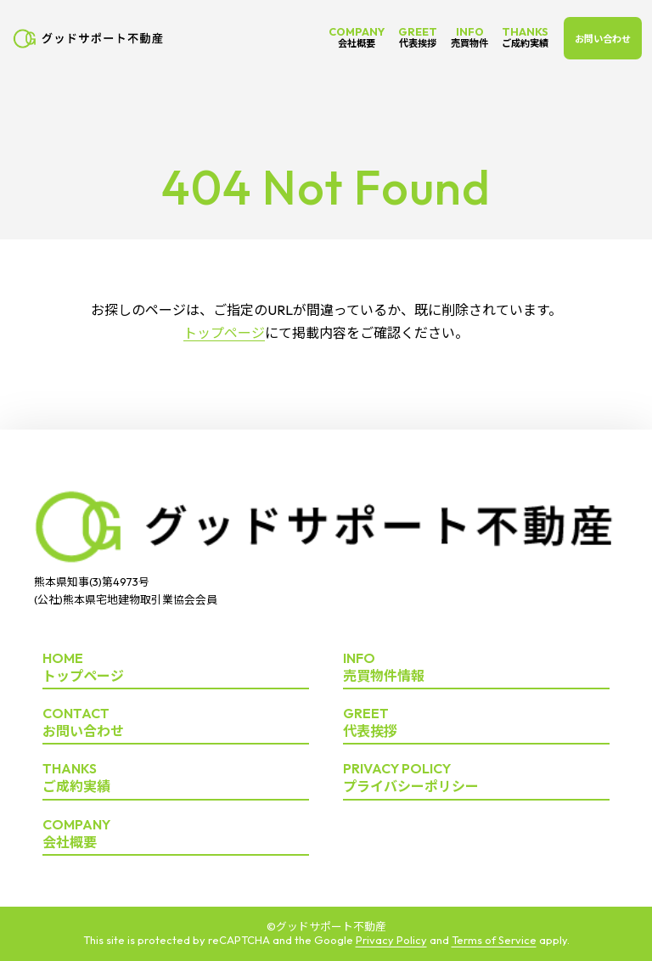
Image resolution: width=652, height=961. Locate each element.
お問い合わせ (603, 39)
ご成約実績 (175, 778)
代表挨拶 (476, 722)
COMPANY (357, 37)
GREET (417, 37)
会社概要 (175, 834)
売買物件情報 (476, 667)
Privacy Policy (391, 940)
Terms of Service (494, 940)
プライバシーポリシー (476, 778)
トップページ (224, 332)
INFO (469, 37)
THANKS (525, 37)
